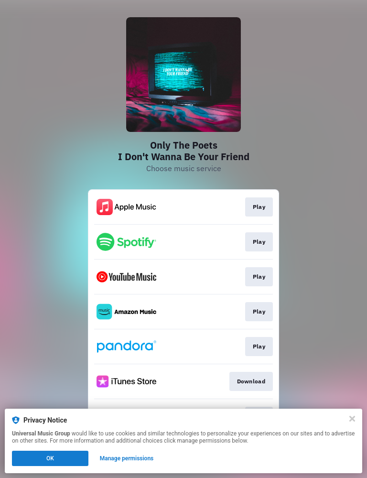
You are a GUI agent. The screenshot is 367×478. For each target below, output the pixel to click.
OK (50, 458)
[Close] (352, 418)
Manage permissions (127, 458)
